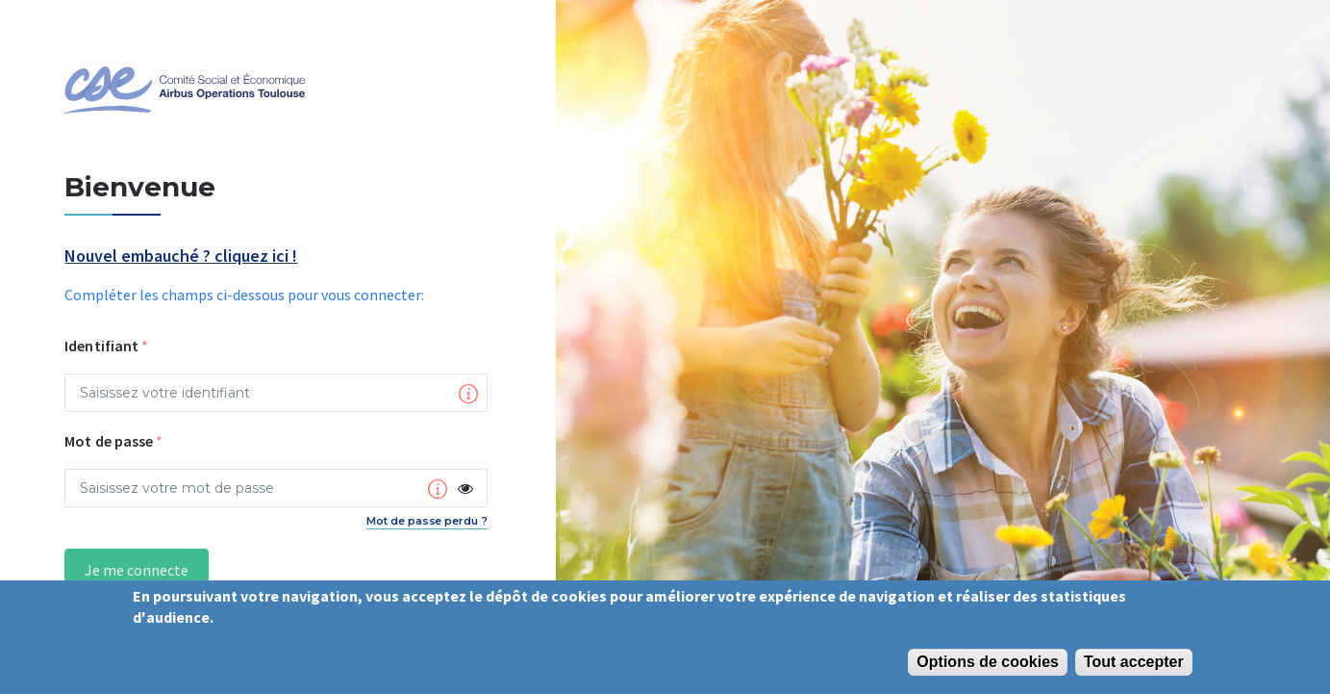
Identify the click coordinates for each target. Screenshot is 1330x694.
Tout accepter (1134, 662)
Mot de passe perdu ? (427, 520)
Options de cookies (987, 662)
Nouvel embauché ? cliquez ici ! (180, 256)
